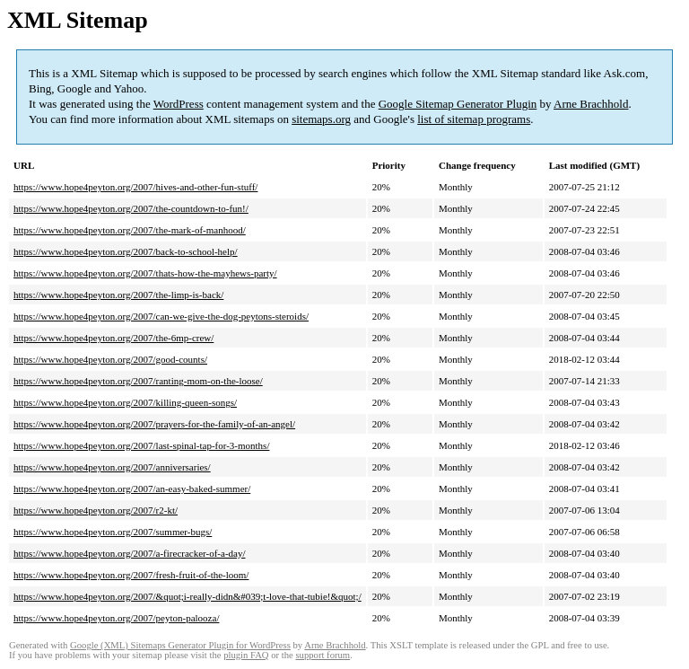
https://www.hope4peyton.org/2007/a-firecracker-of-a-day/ (129, 553)
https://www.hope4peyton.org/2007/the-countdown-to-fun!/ (131, 208)
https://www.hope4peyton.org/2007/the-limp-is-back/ (118, 294)
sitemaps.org (321, 119)
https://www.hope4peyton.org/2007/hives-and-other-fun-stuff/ (135, 186)
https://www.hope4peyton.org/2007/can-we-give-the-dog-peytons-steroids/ (161, 316)
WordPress (178, 103)
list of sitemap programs (473, 119)
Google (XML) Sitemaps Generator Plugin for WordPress (180, 645)
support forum (322, 655)
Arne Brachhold (591, 103)
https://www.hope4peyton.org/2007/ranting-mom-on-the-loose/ (138, 380)
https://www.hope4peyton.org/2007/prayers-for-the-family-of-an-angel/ (154, 423)
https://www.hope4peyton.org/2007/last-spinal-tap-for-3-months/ (141, 445)
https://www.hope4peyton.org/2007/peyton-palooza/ (116, 617)
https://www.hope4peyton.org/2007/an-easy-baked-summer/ (131, 488)
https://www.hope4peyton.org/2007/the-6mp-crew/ (113, 337)
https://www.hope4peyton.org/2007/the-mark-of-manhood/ (129, 229)
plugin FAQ (245, 655)
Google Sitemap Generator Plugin (458, 103)
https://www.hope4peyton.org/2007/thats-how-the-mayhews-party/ (145, 273)
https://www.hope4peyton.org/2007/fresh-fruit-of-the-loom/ (131, 574)
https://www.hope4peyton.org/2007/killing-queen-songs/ (125, 402)
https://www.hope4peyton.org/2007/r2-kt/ (95, 510)
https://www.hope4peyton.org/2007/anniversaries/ (112, 467)
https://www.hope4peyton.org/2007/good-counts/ (110, 359)
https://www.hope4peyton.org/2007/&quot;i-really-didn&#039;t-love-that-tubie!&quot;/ (187, 596)
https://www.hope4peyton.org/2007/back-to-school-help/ (125, 251)
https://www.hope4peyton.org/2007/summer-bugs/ (112, 531)
